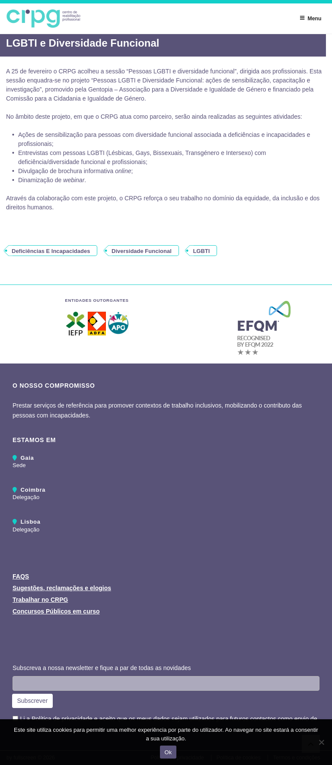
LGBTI (201, 251)
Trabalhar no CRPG (40, 599)
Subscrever (32, 700)
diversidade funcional (142, 251)
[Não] (321, 742)
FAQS (21, 576)
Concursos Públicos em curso (56, 611)
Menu (310, 18)
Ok (168, 752)
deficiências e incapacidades (51, 251)
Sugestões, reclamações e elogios (62, 588)
